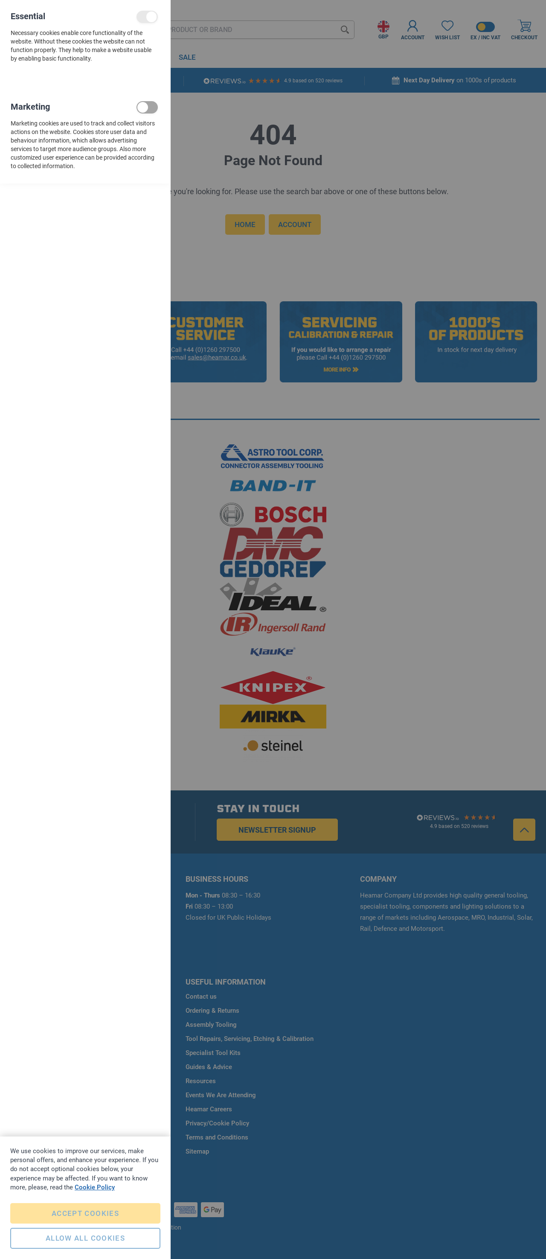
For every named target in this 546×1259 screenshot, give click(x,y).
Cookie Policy (95, 1186)
